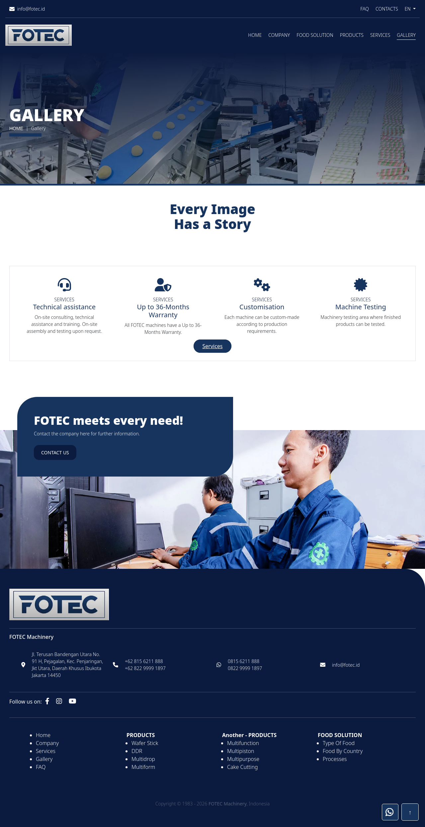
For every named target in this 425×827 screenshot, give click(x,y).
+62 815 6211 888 (144, 661)
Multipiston (240, 751)
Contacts (387, 9)
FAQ (364, 9)
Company (279, 35)
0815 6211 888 (243, 661)
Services (380, 35)
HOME (16, 128)
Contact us (55, 452)
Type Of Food (339, 743)
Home (255, 35)
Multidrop (143, 759)
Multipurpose (243, 759)
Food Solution (315, 35)
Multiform (143, 767)
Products (352, 35)
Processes (335, 759)
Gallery (406, 35)
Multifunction (243, 743)
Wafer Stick (144, 743)
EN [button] (408, 9)
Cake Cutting (242, 767)
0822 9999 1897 (245, 668)
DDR (136, 751)
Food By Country (343, 751)
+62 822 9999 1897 (145, 668)
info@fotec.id (346, 665)
